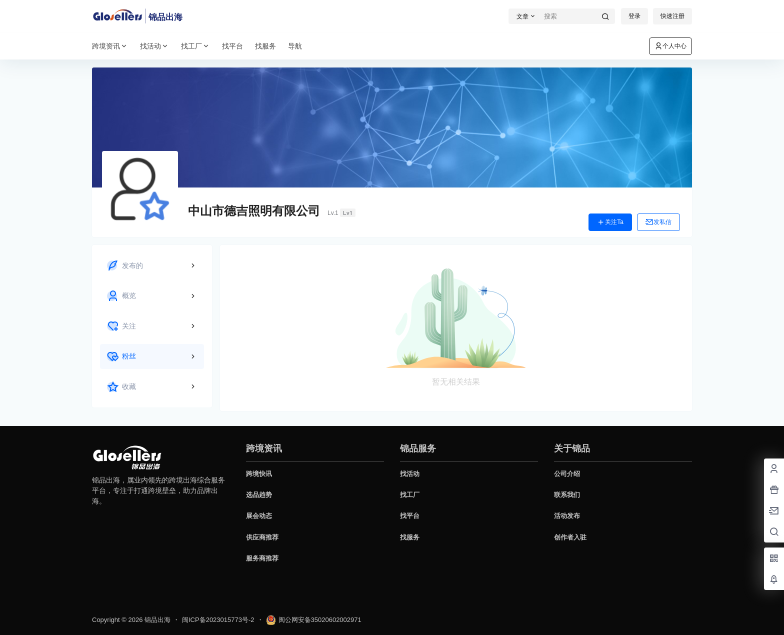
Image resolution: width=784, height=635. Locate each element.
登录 (634, 16)
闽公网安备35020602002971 (314, 620)
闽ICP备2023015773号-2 (218, 620)
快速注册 (672, 16)
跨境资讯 (110, 46)
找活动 (154, 46)
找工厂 (195, 46)
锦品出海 (156, 620)
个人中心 (670, 46)
